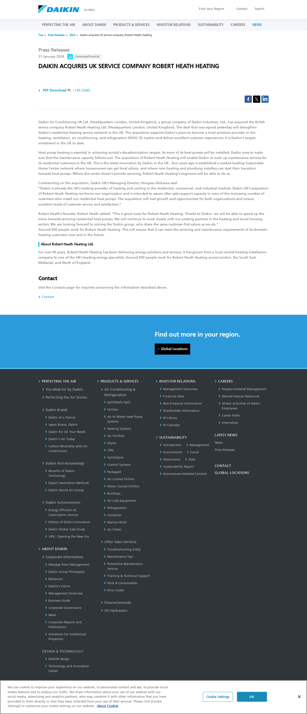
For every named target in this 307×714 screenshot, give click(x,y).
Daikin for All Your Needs (65, 432)
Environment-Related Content (183, 474)
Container (113, 515)
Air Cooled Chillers (119, 479)
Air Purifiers (114, 436)
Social (193, 452)
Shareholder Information (180, 410)
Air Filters (112, 529)
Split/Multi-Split (117, 402)
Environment (171, 452)
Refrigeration (115, 508)
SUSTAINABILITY (211, 25)
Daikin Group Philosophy (65, 572)
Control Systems (117, 464)
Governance (170, 459)
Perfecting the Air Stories (64, 397)
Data (190, 459)
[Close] (299, 698)
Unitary (111, 409)
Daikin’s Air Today (60, 439)
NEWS (257, 25)
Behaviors (54, 579)
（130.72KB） (67, 90)
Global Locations (174, 349)
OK (251, 698)
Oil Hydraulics (114, 610)
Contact (242, 9)
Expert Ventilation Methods (67, 483)
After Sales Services (118, 542)
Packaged (112, 472)
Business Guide (57, 600)
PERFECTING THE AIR (58, 25)
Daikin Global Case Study (65, 529)
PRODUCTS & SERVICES (131, 25)
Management (197, 445)
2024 (72, 35)
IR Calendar (170, 425)
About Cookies (107, 707)
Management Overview (64, 593)
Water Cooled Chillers (121, 486)
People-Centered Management (242, 389)
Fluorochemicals (116, 602)
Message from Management (67, 564)
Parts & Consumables (120, 583)
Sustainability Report (177, 466)
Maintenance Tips (118, 556)
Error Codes (114, 590)
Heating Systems (117, 428)
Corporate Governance (63, 608)
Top (40, 35)
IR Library (168, 418)
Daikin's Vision (57, 586)
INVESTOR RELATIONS (174, 25)
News (50, 615)
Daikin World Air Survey (64, 490)
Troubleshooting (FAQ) (122, 549)
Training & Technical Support (127, 576)
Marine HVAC (115, 522)
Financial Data (172, 396)
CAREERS (238, 25)
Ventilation (114, 457)
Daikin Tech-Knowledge (63, 463)
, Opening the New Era (67, 536)
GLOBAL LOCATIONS (232, 473)
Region (211, 9)
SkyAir (110, 443)
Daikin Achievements (61, 502)
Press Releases (56, 35)
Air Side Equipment (120, 500)
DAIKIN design (57, 659)
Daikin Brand (54, 410)
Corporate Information (62, 557)
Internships (228, 422)
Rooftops (112, 493)
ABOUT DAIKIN (94, 25)
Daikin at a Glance (60, 417)
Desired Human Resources (238, 396)
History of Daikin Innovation (67, 522)
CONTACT (223, 466)
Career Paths (229, 415)
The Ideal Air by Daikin (62, 389)
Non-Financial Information (181, 403)
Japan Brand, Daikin (61, 424)
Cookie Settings (218, 698)
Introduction (171, 445)
